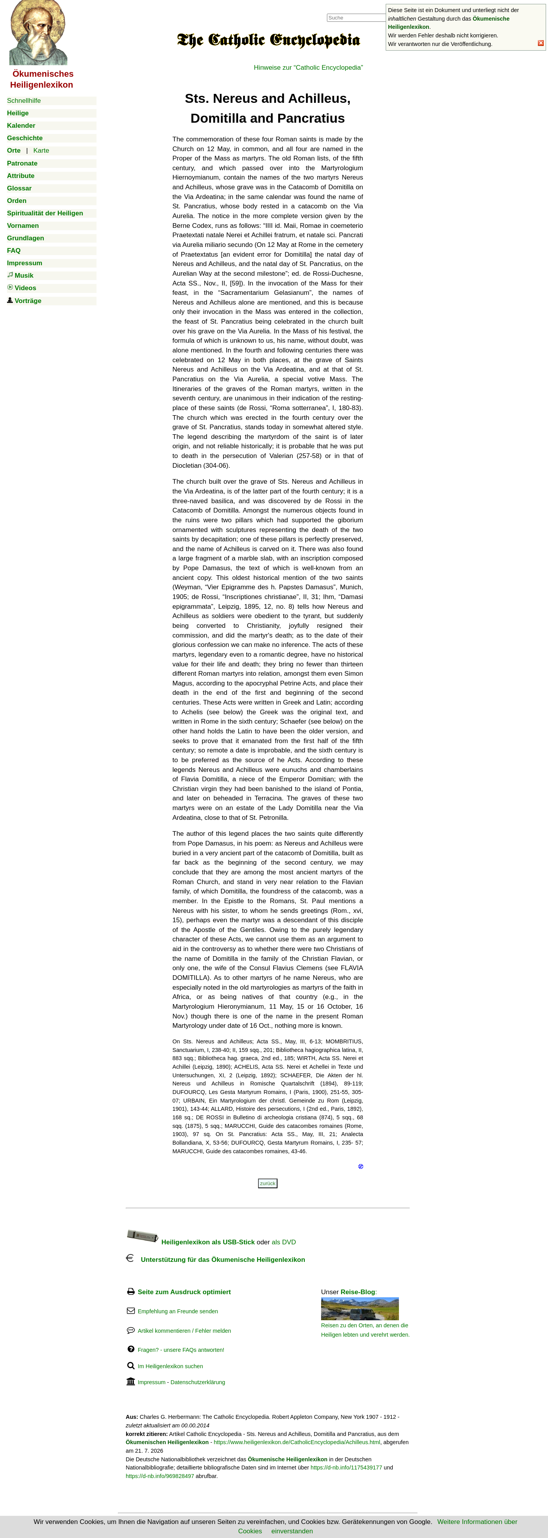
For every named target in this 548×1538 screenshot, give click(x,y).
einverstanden (292, 1531)
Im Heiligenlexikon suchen (170, 1366)
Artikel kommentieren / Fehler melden (184, 1331)
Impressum (151, 1382)
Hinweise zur (308, 67)
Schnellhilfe (24, 100)
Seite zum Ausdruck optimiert (184, 1292)
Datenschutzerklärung (197, 1382)
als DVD (284, 1242)
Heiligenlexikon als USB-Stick (190, 1242)
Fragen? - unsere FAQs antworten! (181, 1350)
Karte (41, 150)
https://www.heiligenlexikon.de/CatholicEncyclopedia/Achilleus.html (297, 1442)
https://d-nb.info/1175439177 (346, 1467)
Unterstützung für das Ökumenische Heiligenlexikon (215, 1259)
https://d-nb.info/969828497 (160, 1476)
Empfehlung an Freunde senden (178, 1311)
